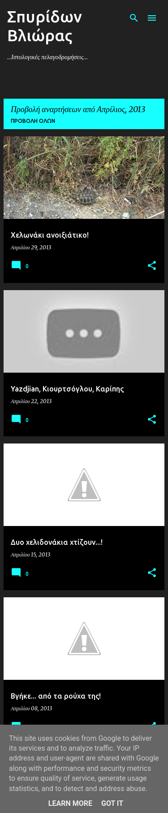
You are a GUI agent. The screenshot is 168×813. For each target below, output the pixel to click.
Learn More (70, 803)
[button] (151, 266)
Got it (112, 803)
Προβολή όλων (33, 121)
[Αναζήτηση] (134, 18)
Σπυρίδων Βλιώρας (44, 25)
